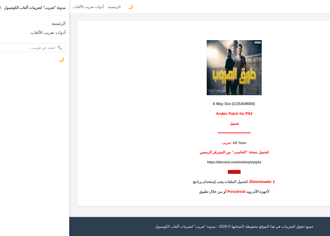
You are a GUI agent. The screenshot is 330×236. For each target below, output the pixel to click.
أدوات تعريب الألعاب (19, 7)
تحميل (165, 123)
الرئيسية (45, 7)
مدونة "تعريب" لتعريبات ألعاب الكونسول (295, 7)
